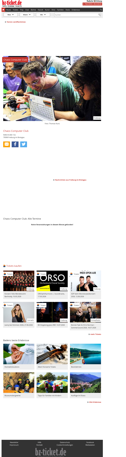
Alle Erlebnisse (95, 396)
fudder (51, 454)
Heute (8, 10)
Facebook (90, 436)
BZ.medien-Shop (77, 454)
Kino (53, 10)
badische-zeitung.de (28, 454)
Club (27, 10)
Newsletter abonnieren (93, 4)
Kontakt (39, 439)
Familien (60, 10)
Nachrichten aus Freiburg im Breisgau (70, 174)
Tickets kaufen (14, 259)
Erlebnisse (76, 10)
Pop (21, 10)
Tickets (15, 10)
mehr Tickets (95, 328)
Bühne (33, 10)
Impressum (14, 439)
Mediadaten (90, 439)
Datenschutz (65, 436)
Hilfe (39, 436)
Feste (68, 10)
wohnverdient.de (62, 454)
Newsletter (14, 436)
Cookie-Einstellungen (65, 439)
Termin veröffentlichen (16, 16)
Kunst (47, 10)
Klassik (40, 10)
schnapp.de (42, 454)
